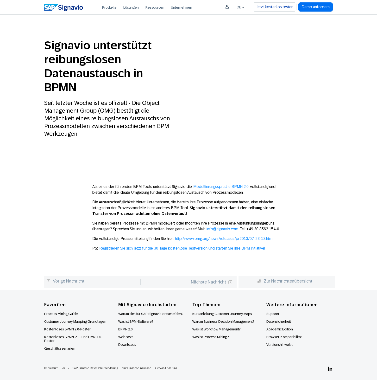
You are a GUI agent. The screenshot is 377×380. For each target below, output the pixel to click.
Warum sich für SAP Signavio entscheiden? (150, 314)
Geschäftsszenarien (59, 348)
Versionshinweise (280, 345)
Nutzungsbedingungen (136, 368)
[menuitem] (109, 7)
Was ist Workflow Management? (216, 329)
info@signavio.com (222, 229)
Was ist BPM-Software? (135, 321)
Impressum (51, 368)
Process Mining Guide (61, 314)
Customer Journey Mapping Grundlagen (75, 321)
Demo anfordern (316, 7)
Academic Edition (279, 329)
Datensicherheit (278, 321)
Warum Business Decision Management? (223, 321)
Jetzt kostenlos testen (274, 7)
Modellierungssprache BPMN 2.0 (221, 187)
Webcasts (125, 337)
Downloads (127, 345)
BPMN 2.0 (125, 329)
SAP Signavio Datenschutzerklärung (95, 368)
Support (272, 314)
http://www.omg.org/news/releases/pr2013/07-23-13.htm (223, 239)
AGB (65, 368)
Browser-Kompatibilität (284, 337)
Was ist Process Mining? (210, 337)
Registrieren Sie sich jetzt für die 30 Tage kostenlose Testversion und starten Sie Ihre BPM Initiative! (182, 248)
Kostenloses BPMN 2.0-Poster (67, 329)
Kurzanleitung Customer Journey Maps (222, 314)
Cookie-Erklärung (166, 368)
